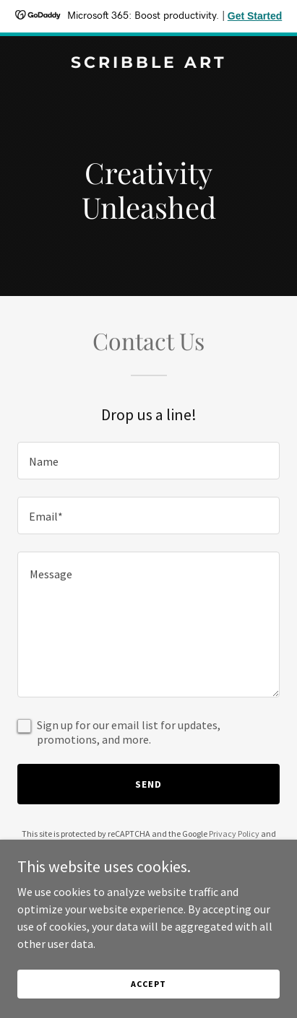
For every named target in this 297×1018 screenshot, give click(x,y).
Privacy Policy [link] (234, 833)
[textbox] (148, 460)
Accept (148, 983)
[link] (148, 63)
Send (148, 784)
